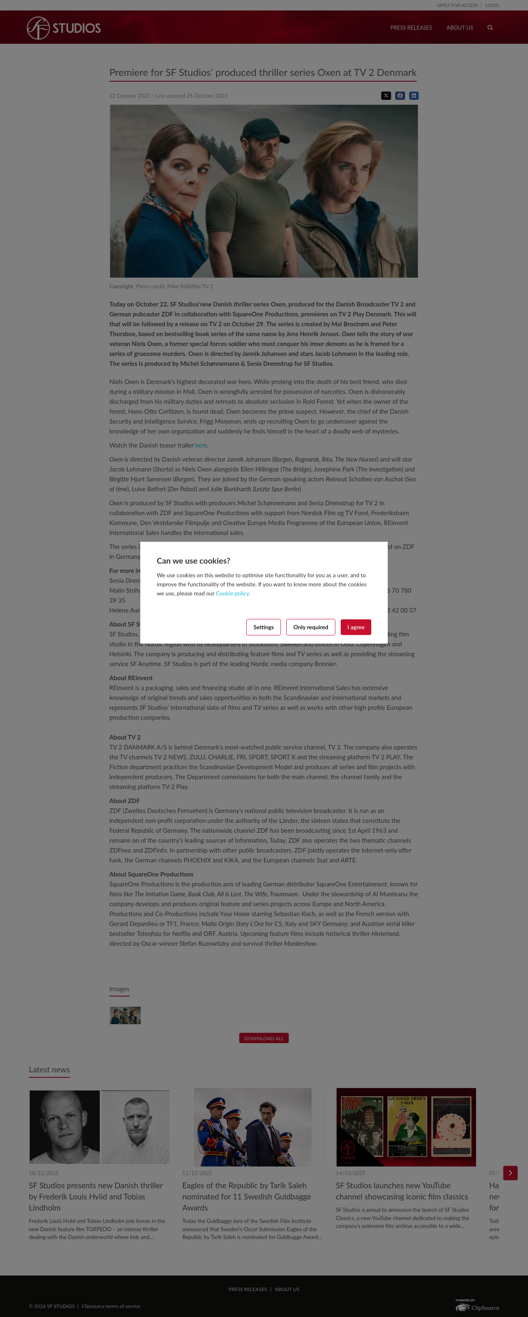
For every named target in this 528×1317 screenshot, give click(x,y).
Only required (310, 626)
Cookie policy (232, 593)
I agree (356, 626)
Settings (263, 626)
